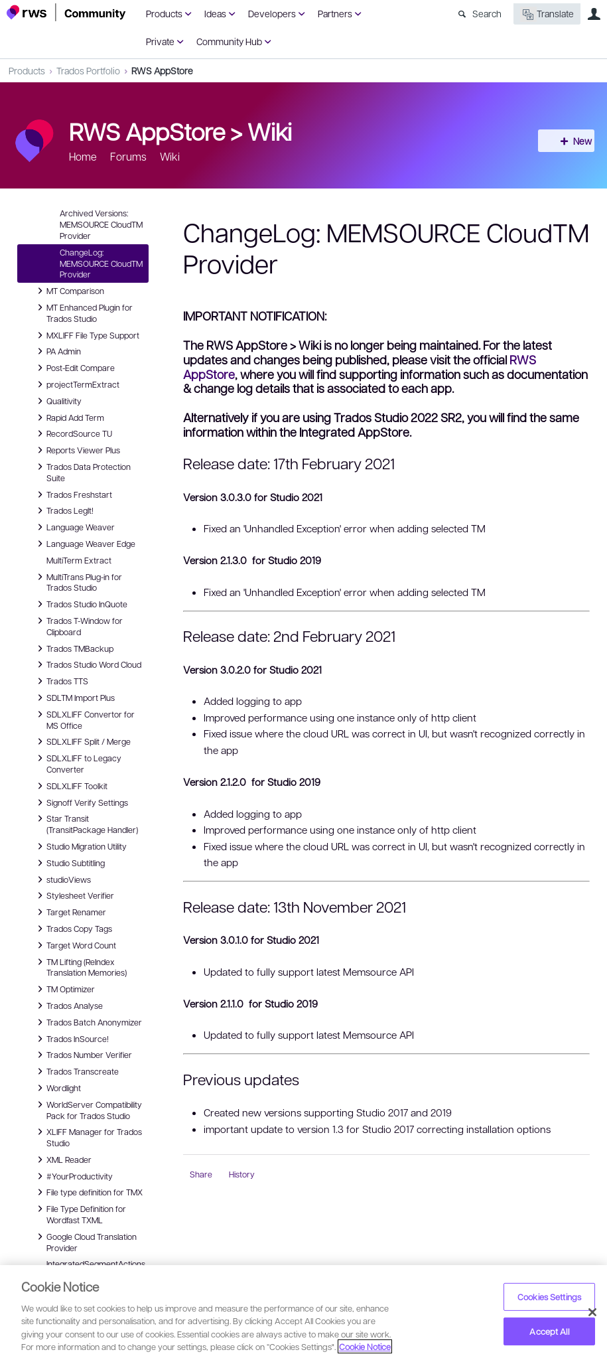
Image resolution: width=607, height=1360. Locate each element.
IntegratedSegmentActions (95, 1263)
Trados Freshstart (72, 494)
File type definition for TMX (88, 1192)
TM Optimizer (64, 989)
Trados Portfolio (88, 70)
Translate (547, 14)
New (570, 141)
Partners (335, 13)
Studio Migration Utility (80, 846)
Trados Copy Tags (72, 928)
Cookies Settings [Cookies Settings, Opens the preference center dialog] (549, 1296)
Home (83, 156)
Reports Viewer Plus (76, 450)
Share (201, 1174)
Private (160, 41)
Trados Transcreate (76, 1071)
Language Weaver (74, 527)
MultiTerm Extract (78, 560)
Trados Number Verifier (82, 1054)
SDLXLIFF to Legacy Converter (77, 763)
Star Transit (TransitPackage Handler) (85, 823)
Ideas (215, 13)
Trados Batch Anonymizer (87, 1022)
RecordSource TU (72, 433)
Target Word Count (74, 945)
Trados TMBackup (73, 648)
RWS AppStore (162, 70)
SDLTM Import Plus (74, 697)
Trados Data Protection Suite (82, 471)
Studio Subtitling (69, 862)
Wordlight (57, 1088)
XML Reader (62, 1159)
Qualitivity (57, 401)
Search (487, 13)
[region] (303, 1312)
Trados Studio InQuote (80, 604)
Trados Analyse (68, 1005)
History (242, 1174)
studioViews (62, 879)
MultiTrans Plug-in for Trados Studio (77, 581)
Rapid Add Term (68, 417)
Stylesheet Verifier (73, 895)
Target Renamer (69, 912)
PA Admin (57, 351)
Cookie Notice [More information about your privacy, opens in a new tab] (365, 1346)
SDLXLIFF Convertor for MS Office (84, 719)
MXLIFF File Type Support (86, 335)
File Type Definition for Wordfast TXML (79, 1213)
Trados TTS (60, 681)
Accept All (549, 1331)
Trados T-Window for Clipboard (78, 625)
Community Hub (229, 41)
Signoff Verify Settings (80, 802)
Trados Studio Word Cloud (87, 664)
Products (164, 13)
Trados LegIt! (63, 510)
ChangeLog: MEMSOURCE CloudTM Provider (101, 263)
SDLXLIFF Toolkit (70, 786)
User (593, 14)
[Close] (592, 1312)
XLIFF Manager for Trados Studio (87, 1136)
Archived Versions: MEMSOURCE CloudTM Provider (101, 224)
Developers (272, 13)
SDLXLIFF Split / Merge (82, 741)
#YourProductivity (73, 1176)
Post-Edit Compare (74, 367)
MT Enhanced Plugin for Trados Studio (83, 312)
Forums (128, 156)
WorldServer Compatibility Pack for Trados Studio (87, 1109)
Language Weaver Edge (84, 543)
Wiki (269, 130)
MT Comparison (68, 290)
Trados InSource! (71, 1038)
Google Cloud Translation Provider (85, 1241)
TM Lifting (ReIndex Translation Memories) (80, 966)
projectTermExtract (76, 384)
